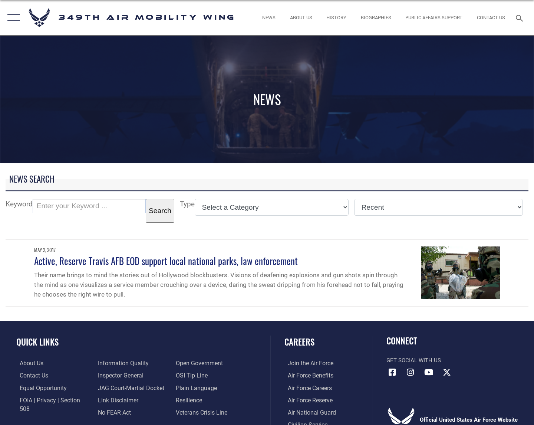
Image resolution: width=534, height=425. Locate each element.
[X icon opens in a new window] (446, 372)
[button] (12, 17)
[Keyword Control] (89, 206)
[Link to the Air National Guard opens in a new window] (307, 411)
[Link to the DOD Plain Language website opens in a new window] (195, 375)
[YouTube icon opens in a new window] (428, 372)
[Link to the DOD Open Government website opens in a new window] (119, 411)
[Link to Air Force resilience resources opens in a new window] (189, 387)
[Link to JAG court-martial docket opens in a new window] (129, 375)
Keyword (19, 204)
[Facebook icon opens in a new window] (392, 372)
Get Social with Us (413, 360)
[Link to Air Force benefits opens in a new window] (306, 375)
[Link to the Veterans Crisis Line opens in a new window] (202, 399)
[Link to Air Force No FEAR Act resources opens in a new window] (113, 399)
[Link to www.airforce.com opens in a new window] (306, 363)
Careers (299, 342)
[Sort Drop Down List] (438, 207)
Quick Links (37, 342)
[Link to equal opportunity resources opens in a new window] (38, 387)
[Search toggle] (520, 17)
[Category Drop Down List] (272, 207)
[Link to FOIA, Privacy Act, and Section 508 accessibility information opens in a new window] (50, 399)
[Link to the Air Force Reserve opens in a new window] (306, 399)
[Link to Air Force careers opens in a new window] (306, 387)
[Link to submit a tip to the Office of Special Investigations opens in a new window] (192, 363)
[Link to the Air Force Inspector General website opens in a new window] (119, 363)
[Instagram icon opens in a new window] (410, 372)
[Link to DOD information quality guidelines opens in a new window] (40, 411)
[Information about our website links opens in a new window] (116, 387)
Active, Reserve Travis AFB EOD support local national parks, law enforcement (166, 261)
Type (187, 204)
